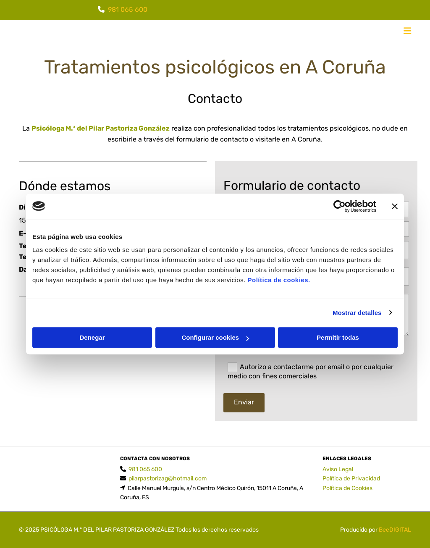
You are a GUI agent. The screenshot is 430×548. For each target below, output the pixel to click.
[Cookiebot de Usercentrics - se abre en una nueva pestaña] (339, 206)
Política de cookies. (278, 279)
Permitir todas (338, 337)
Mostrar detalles (357, 312)
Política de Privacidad (351, 478)
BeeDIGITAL (395, 529)
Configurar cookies (215, 337)
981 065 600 (127, 9)
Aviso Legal (337, 469)
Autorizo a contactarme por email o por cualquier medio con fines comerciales (310, 371)
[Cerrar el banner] (395, 206)
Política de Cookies (347, 488)
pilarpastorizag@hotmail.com (167, 478)
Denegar (92, 337)
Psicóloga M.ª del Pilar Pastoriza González (100, 128)
